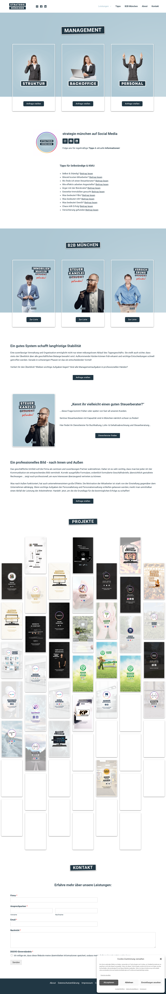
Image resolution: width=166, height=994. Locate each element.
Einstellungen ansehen (151, 982)
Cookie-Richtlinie (120, 989)
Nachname (59, 915)
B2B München (131, 6)
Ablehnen (129, 982)
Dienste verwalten (106, 975)
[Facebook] (41, 6)
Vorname (13, 915)
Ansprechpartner (19, 906)
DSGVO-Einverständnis (21, 951)
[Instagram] (37, 6)
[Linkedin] (45, 6)
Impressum (143, 989)
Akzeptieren (109, 982)
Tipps (118, 6)
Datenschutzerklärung (132, 989)
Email (13, 919)
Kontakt (155, 6)
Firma (13, 895)
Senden (16, 962)
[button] (161, 959)
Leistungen (104, 6)
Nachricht (15, 930)
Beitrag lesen (86, 173)
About (144, 6)
